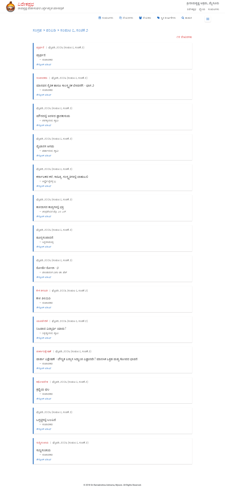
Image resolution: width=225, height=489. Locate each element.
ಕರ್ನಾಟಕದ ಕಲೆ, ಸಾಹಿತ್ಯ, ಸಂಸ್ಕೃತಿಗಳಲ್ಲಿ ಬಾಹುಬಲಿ (62, 176)
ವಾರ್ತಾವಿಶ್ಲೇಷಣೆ (43, 351)
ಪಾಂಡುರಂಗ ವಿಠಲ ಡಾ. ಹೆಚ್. (54, 272)
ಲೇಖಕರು (145, 17)
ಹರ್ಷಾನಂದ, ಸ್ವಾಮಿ (50, 150)
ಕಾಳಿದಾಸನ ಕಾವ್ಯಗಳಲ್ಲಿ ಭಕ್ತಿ (50, 207)
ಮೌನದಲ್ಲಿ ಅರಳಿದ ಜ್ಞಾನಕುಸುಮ (53, 116)
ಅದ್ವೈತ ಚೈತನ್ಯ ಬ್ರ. (49, 181)
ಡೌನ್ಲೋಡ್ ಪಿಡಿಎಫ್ (43, 64)
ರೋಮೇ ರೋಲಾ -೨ (47, 268)
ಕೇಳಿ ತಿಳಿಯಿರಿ (42, 290)
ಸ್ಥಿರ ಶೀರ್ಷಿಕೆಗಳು (166, 17)
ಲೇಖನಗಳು (126, 17)
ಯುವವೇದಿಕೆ (42, 320)
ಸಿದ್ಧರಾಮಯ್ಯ (48, 241)
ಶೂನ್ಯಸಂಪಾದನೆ (44, 237)
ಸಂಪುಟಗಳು (213, 9)
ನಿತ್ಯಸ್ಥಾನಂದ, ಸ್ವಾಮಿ (50, 333)
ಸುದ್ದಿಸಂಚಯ (42, 442)
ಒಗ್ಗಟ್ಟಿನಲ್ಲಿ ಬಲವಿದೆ (46, 420)
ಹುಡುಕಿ (187, 17)
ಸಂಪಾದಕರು (47, 59)
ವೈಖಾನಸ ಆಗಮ (45, 146)
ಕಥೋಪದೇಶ (42, 381)
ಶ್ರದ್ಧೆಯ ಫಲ (43, 389)
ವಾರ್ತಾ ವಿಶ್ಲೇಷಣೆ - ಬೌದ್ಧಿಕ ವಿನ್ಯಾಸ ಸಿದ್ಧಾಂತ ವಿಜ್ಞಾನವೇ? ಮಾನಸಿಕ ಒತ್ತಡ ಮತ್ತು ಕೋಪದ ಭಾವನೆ (87, 359)
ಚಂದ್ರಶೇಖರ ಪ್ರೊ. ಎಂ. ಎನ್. (54, 211)
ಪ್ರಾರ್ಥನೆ (40, 47)
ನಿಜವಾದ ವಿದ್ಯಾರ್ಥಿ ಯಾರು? (51, 328)
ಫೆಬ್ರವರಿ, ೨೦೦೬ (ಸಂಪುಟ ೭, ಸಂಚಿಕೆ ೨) (66, 47)
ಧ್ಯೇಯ (202, 9)
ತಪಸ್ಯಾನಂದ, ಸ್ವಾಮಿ (50, 120)
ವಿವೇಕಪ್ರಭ (191, 9)
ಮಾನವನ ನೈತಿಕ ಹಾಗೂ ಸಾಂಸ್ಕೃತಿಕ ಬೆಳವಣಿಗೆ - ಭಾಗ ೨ (65, 85)
